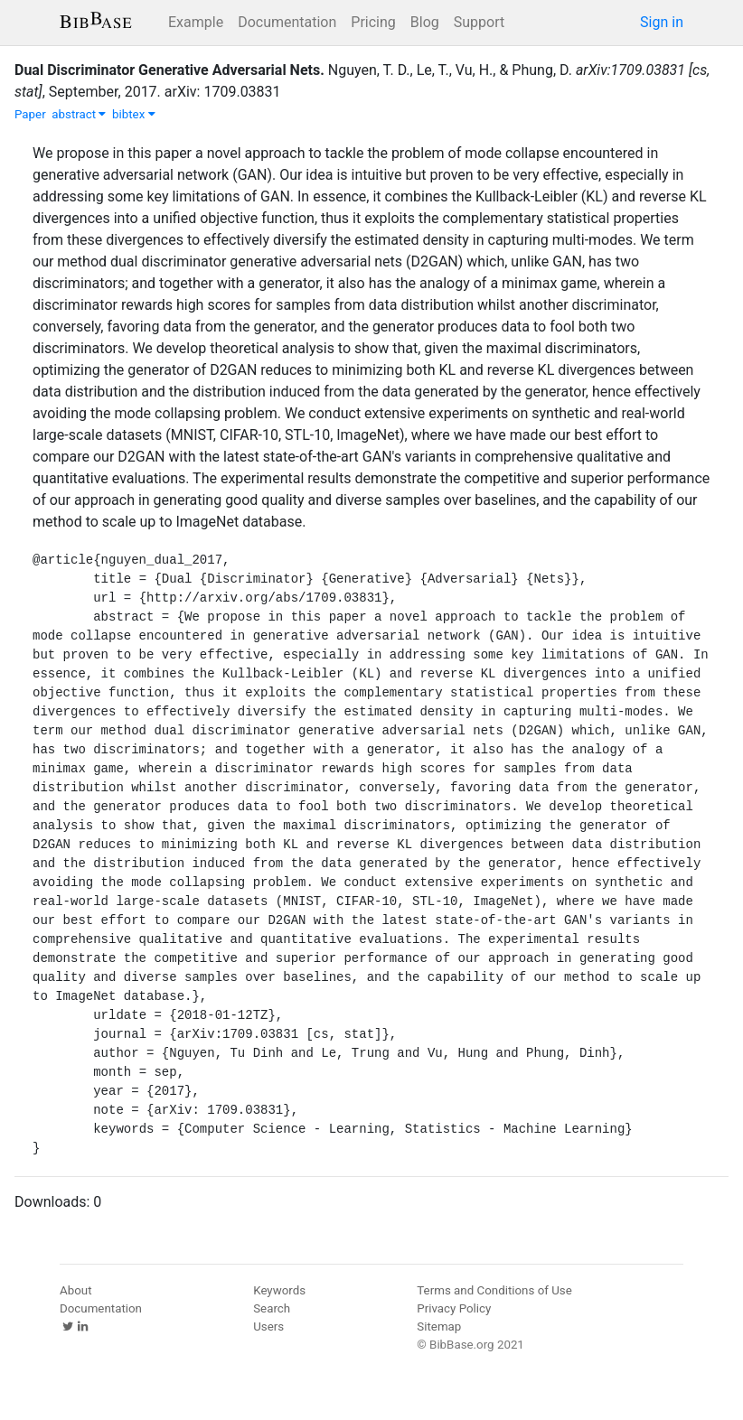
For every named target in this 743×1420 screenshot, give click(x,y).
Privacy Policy (454, 1308)
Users (268, 1326)
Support (479, 22)
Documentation (287, 22)
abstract (79, 114)
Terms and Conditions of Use (494, 1290)
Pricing (373, 22)
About (76, 1290)
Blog (424, 22)
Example (195, 22)
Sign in (661, 22)
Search (271, 1308)
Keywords (279, 1290)
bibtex (133, 114)
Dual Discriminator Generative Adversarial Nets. (169, 70)
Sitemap (439, 1326)
